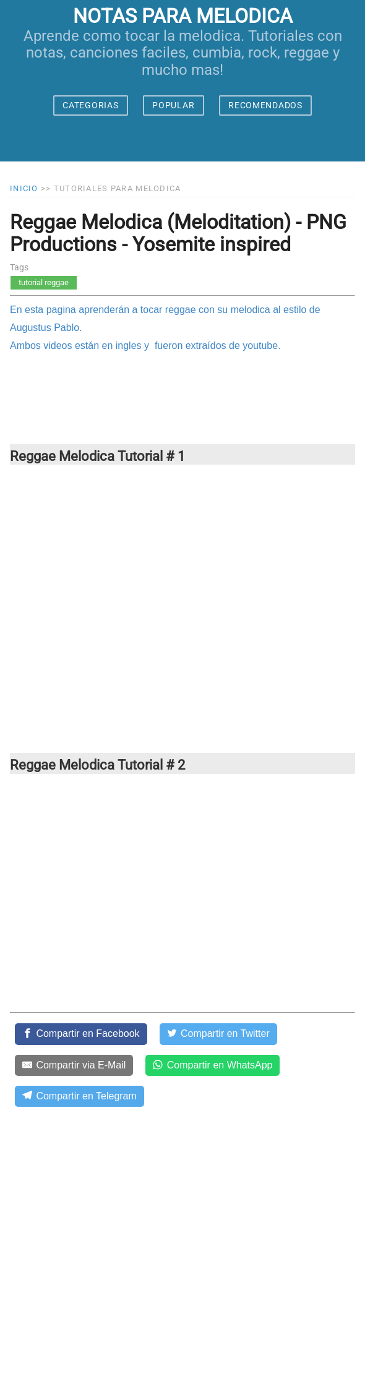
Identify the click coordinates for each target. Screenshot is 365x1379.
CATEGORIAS (90, 105)
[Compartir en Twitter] (218, 1033)
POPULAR (173, 105)
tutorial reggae (44, 282)
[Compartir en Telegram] (79, 1096)
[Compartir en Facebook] (81, 1033)
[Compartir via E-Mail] (74, 1065)
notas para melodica (183, 16)
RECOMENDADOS (265, 105)
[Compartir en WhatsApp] (212, 1065)
